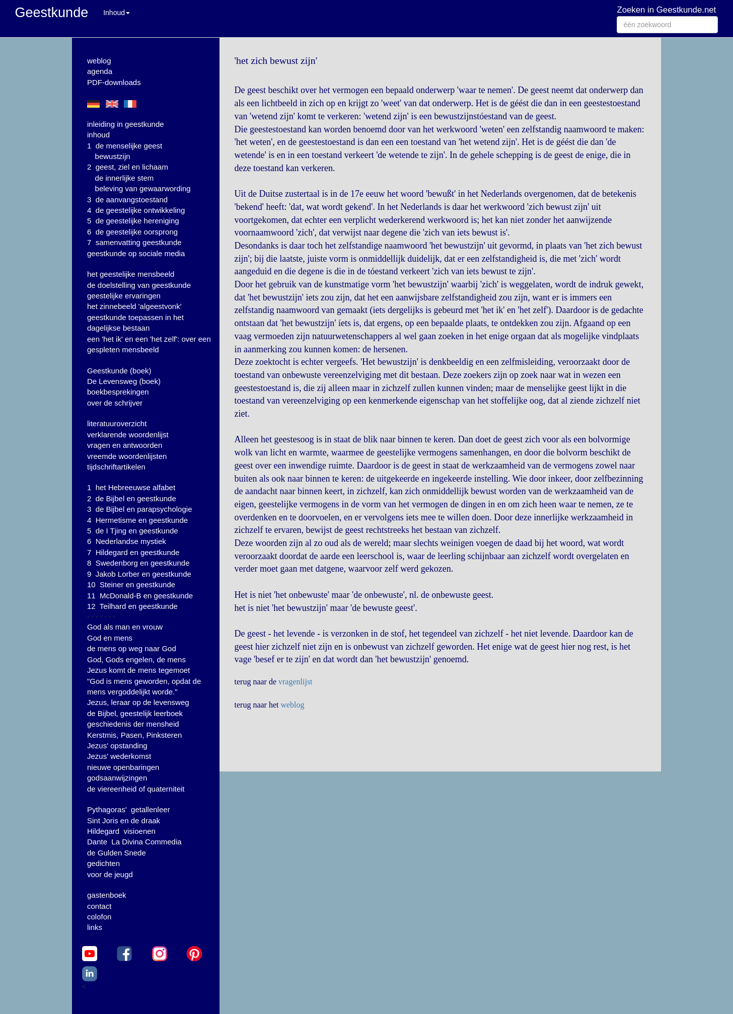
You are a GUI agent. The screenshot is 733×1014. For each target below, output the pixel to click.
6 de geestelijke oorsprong (132, 231)
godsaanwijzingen (117, 777)
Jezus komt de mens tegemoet (138, 670)
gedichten (103, 863)
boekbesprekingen (118, 391)
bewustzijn (112, 156)
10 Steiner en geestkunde (131, 584)
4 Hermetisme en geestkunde (137, 520)
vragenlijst (295, 681)
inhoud (98, 134)
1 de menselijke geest (124, 145)
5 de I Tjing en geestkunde (132, 530)
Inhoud (116, 13)
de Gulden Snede (116, 852)
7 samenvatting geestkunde (134, 242)
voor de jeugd (110, 874)
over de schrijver (114, 403)
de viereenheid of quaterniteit (135, 789)
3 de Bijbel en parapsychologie (139, 509)
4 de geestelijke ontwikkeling (136, 210)
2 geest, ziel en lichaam (127, 167)
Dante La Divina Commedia (134, 841)
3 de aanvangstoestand (127, 199)
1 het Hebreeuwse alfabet (131, 487)
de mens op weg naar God (131, 648)
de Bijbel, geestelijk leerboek (135, 713)
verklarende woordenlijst (128, 434)
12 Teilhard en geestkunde (132, 606)
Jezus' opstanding (117, 745)
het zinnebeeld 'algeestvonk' (134, 306)
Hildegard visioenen (121, 831)
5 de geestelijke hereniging (133, 220)
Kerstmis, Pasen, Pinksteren (134, 735)
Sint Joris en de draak (123, 820)
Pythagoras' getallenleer (128, 809)
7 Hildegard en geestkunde (133, 552)
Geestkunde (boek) (119, 370)
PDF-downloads (114, 82)
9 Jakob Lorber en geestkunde (139, 574)
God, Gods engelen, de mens (136, 659)
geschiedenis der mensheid (133, 724)
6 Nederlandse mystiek (126, 541)
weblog (99, 60)
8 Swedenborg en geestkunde (138, 563)
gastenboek (106, 895)
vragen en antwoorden (124, 445)
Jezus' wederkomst (119, 756)
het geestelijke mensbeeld (130, 274)
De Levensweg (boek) (124, 381)
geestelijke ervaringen (124, 295)
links (94, 927)
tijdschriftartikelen (116, 466)
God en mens (109, 638)
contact (99, 906)
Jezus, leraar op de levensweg (138, 702)
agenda (99, 71)
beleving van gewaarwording (143, 188)
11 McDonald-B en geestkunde (140, 595)
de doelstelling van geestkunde (139, 285)
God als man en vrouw (125, 626)
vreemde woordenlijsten (127, 456)
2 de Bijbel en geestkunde (131, 498)
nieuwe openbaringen (123, 767)
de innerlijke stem (124, 178)
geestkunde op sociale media (136, 253)
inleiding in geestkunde (125, 124)
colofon (99, 916)
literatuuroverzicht (116, 423)
